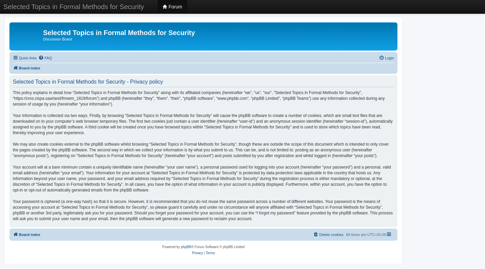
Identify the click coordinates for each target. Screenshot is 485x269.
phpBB (186, 247)
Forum (172, 6)
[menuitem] (45, 58)
